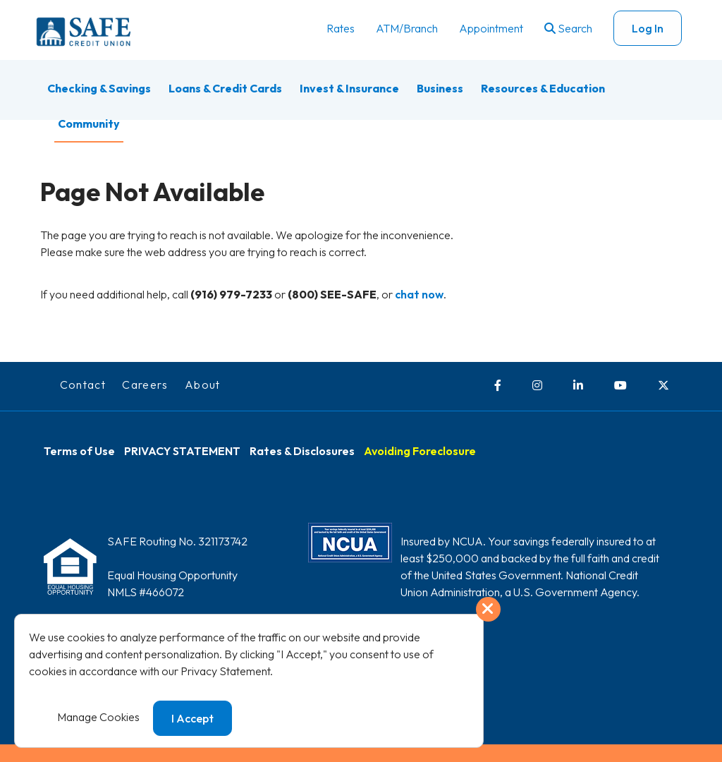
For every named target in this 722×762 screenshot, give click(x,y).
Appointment (491, 28)
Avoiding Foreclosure (420, 451)
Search (568, 28)
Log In (647, 28)
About (203, 384)
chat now (419, 294)
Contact (83, 384)
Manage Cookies (98, 717)
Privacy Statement (225, 671)
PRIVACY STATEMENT (182, 451)
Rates (340, 28)
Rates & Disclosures (302, 451)
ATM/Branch (407, 28)
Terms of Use (79, 451)
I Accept (192, 718)
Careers (145, 384)
